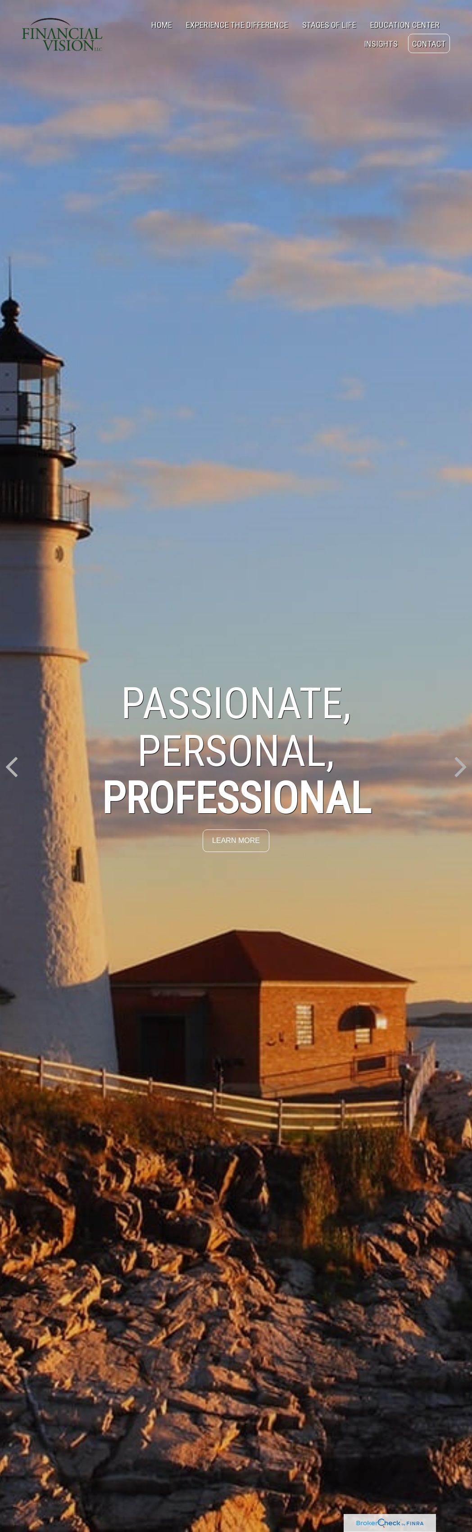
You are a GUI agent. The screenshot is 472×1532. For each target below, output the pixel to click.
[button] (162, 25)
